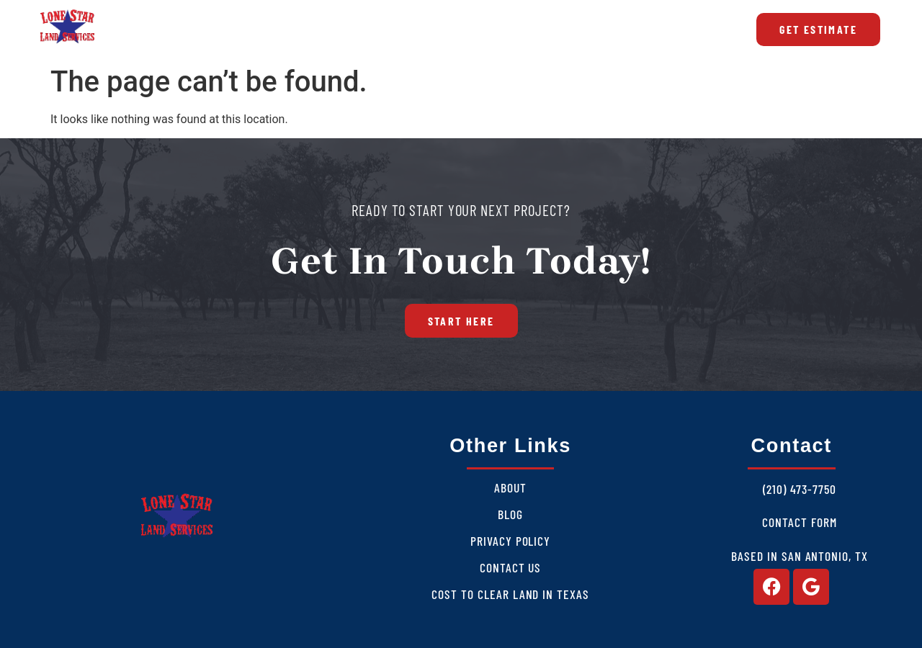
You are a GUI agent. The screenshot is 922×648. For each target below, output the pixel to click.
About (195, 29)
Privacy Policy (510, 541)
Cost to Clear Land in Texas (597, 29)
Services (278, 29)
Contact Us (511, 567)
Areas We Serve (388, 29)
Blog (478, 29)
